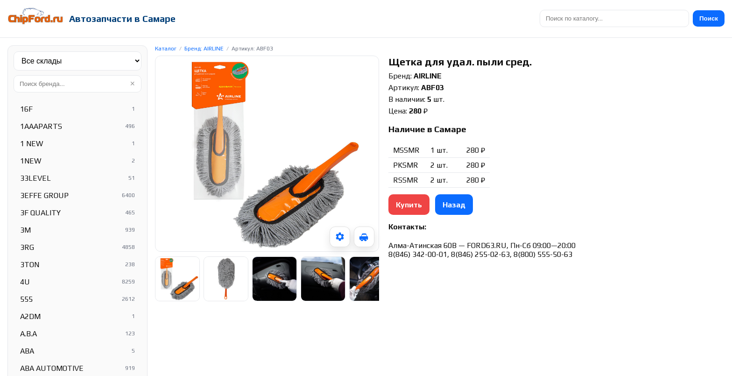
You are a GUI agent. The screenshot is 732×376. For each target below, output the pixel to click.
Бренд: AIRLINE (204, 48)
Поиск (708, 18)
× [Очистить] (132, 83)
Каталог (165, 48)
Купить (409, 204)
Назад (454, 204)
